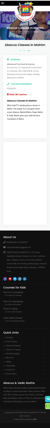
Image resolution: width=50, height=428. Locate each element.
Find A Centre (11, 341)
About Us (10, 357)
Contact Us (10, 369)
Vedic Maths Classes (12, 318)
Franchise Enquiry (13, 353)
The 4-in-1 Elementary (13, 301)
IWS (35, 419)
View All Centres (17, 94)
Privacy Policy (11, 373)
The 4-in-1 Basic (10, 309)
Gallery (8, 361)
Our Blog (9, 337)
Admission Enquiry (13, 345)
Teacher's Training (13, 349)
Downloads (10, 365)
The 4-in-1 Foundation (13, 292)
